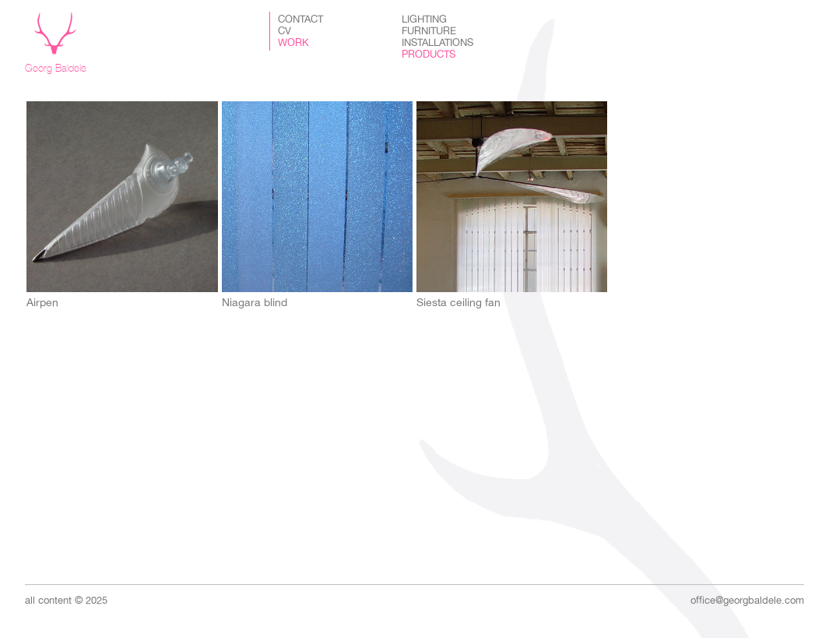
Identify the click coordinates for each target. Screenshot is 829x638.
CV (284, 31)
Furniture (429, 31)
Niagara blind (254, 302)
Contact (300, 19)
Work (293, 43)
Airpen (42, 302)
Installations (437, 43)
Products (428, 54)
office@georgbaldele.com (747, 600)
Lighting (424, 19)
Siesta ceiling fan (458, 302)
